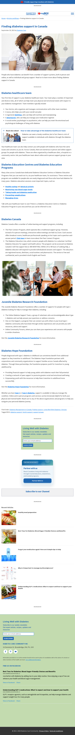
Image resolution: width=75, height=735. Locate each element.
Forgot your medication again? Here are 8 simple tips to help (39, 549)
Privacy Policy (44, 731)
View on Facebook (9, 682)
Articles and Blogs (13, 18)
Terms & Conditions (56, 731)
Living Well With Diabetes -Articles (55, 410)
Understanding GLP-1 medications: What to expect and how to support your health (45, 587)
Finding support (37, 410)
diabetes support (16, 412)
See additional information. (33, 660)
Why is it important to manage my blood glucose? (35, 568)
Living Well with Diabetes (36, 428)
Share (18, 682)
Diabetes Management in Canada (21, 410)
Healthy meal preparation (27, 512)
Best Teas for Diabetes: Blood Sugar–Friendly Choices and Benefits (42, 531)
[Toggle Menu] (72, 14)
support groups (38, 412)
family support (28, 412)
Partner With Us (37, 481)
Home (3, 18)
